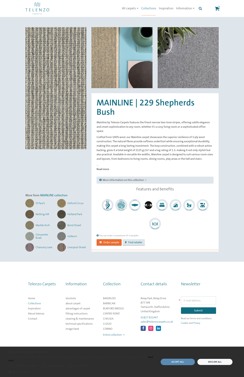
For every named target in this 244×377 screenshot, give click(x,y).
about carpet (73, 303)
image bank (72, 328)
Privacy (196, 323)
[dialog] (122, 362)
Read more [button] (103, 169)
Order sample (109, 242)
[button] (81, 372)
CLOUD (107, 323)
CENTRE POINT (111, 313)
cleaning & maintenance (80, 318)
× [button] (240, 350)
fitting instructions (77, 313)
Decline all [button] (215, 361)
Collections (148, 8)
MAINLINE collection (53, 195)
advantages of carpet (78, 308)
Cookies (184, 323)
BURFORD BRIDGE (113, 308)
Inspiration (166, 8)
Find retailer (133, 242)
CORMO (107, 328)
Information (185, 8)
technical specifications (79, 323)
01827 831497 (149, 317)
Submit (198, 310)
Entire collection (114, 334)
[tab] (155, 180)
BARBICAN (109, 303)
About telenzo (36, 313)
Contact (32, 318)
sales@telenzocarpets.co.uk (157, 321)
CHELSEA (108, 318)
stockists (71, 298)
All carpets (130, 8)
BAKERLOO (109, 298)
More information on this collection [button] (122, 180)
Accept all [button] (177, 361)
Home (31, 298)
